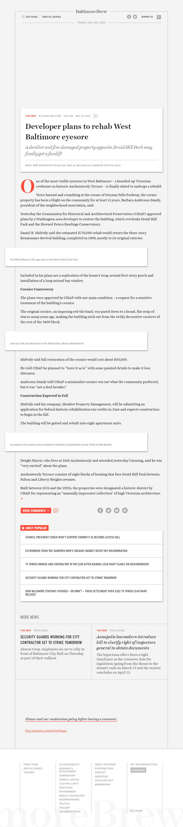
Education (65, 787)
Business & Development (67, 770)
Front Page (31, 764)
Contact (100, 772)
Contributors (104, 768)
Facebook (129, 17)
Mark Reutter (52, 115)
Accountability (69, 764)
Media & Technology (72, 795)
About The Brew (105, 764)
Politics (64, 803)
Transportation (69, 811)
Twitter (135, 17)
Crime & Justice (69, 779)
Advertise (101, 776)
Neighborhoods (69, 799)
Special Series (33, 768)
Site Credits (136, 811)
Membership (102, 784)
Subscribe (138, 770)
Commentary (67, 775)
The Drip (30, 115)
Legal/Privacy (104, 780)
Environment (67, 791)
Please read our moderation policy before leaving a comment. (71, 719)
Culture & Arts (69, 783)
